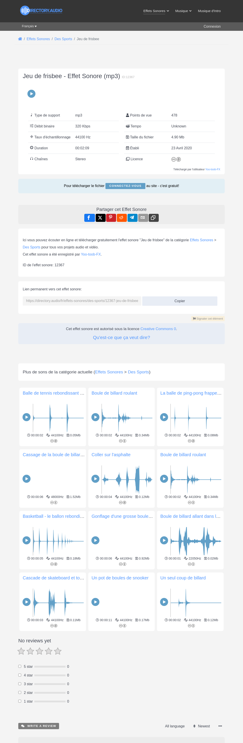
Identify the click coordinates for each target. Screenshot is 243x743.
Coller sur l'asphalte (111, 454)
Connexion (212, 26)
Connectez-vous (125, 185)
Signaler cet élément (208, 318)
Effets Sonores (201, 240)
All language (175, 726)
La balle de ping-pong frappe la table (196, 393)
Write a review (38, 726)
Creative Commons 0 (158, 329)
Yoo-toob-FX (212, 169)
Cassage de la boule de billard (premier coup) (68, 454)
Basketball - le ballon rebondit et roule (60, 516)
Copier (178, 299)
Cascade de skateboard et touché (56, 577)
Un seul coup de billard (183, 577)
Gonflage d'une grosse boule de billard (130, 516)
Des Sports (31, 247)
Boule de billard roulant (114, 393)
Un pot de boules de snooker (120, 577)
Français (28, 26)
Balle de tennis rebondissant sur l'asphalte (64, 393)
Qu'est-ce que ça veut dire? (121, 337)
